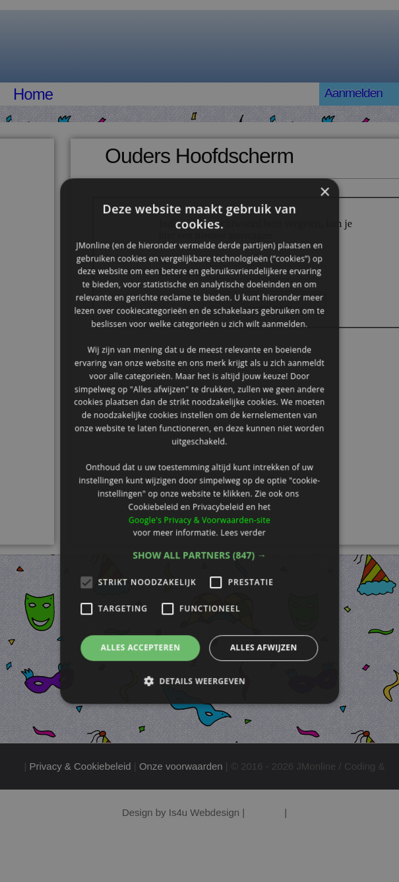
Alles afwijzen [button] (263, 647)
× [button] (324, 192)
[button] (199, 555)
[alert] (199, 441)
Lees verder (243, 533)
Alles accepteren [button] (141, 647)
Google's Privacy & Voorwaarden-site (199, 520)
